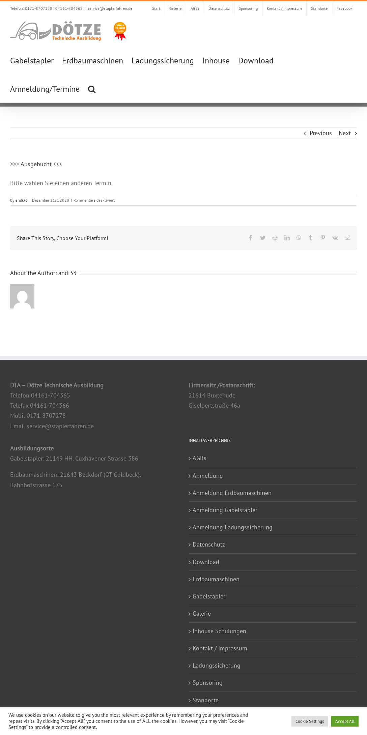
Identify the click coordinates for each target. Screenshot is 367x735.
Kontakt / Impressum (220, 648)
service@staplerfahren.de (110, 8)
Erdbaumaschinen (216, 579)
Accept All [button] (345, 721)
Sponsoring (208, 682)
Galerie (202, 613)
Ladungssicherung (217, 665)
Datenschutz (209, 544)
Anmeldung (208, 475)
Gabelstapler (209, 596)
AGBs (199, 458)
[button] (91, 88)
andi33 (22, 200)
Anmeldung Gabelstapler (225, 510)
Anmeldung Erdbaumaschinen (232, 493)
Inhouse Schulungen (219, 631)
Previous (321, 133)
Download (206, 562)
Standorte (206, 700)
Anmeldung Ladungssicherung (233, 527)
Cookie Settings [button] (309, 721)
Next (345, 133)
